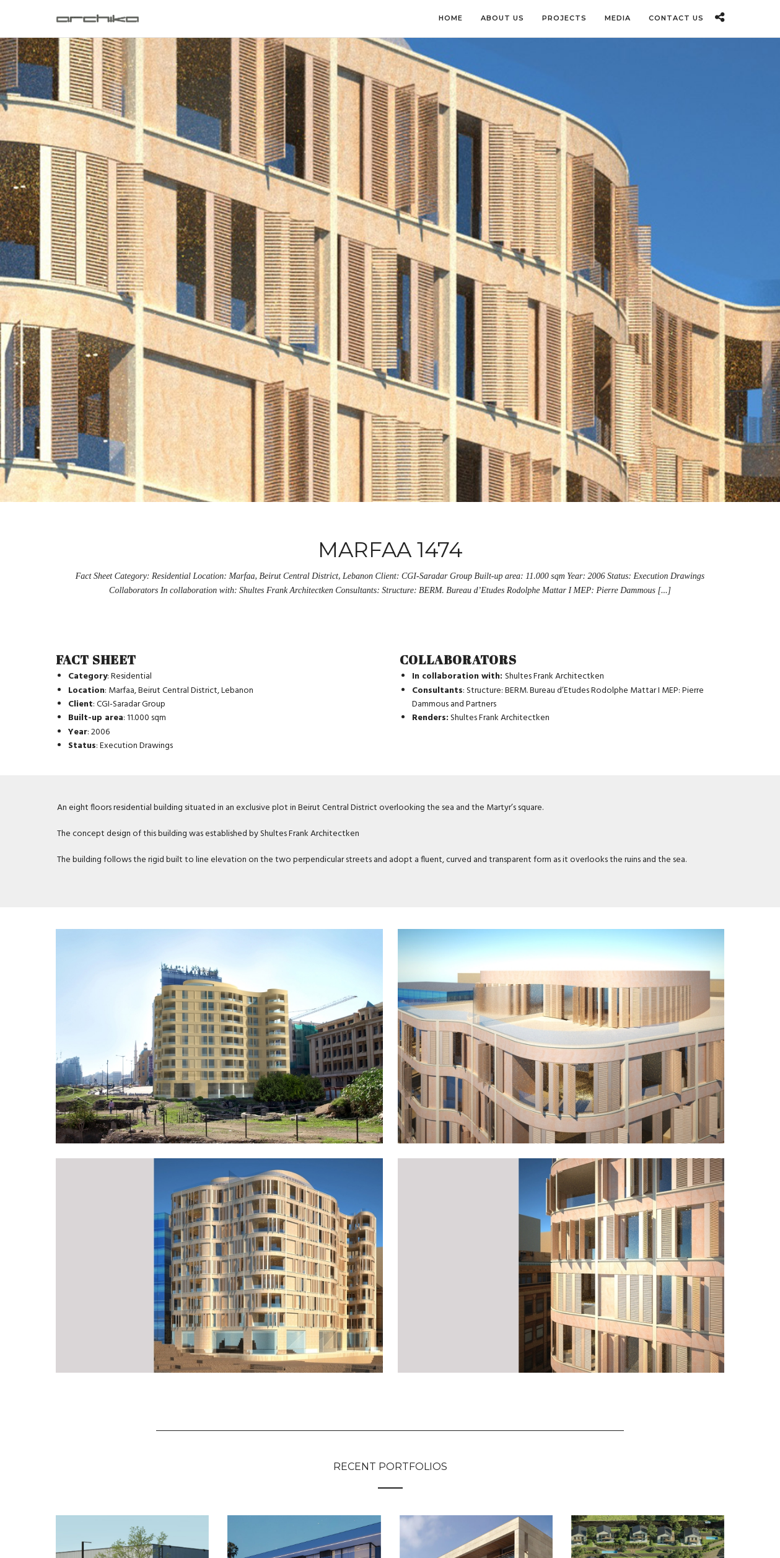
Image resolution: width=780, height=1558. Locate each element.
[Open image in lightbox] (219, 1036)
